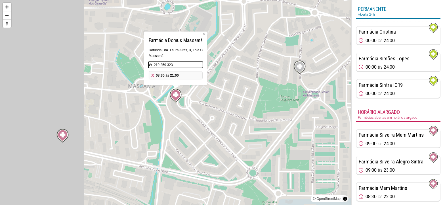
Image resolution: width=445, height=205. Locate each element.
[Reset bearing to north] (7, 23)
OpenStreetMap (328, 199)
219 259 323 (163, 65)
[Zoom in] (7, 7)
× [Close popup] (204, 34)
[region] (175, 102)
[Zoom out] (7, 15)
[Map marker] (176, 95)
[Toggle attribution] (345, 198)
